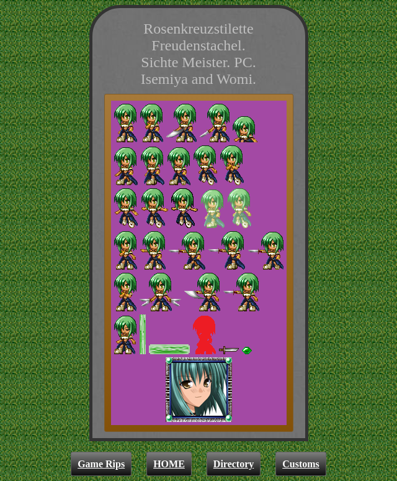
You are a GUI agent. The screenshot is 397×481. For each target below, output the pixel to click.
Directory (233, 464)
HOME (169, 464)
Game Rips (101, 464)
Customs (300, 464)
